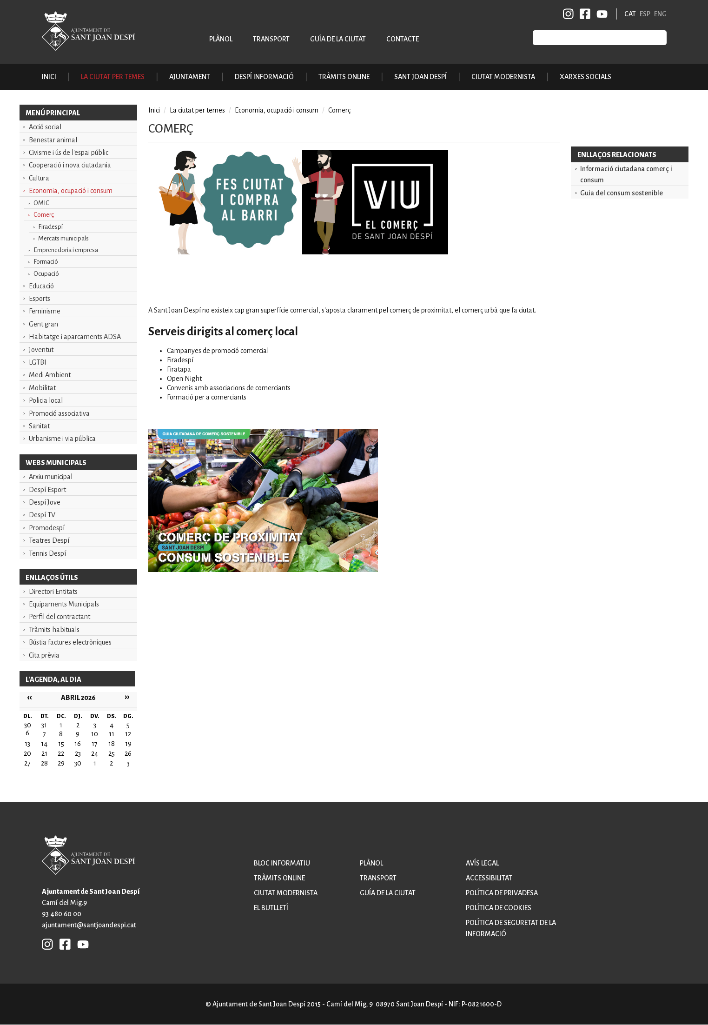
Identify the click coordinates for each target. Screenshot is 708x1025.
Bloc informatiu (282, 863)
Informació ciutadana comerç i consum (626, 174)
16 (77, 743)
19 (128, 743)
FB (583, 14)
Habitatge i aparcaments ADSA (75, 336)
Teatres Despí (49, 540)
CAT (630, 14)
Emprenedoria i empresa (65, 249)
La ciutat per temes (197, 110)
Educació (41, 286)
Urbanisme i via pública (62, 438)
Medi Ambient (50, 375)
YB (600, 14)
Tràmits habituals (54, 629)
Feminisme (44, 311)
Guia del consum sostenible (621, 193)
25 (111, 753)
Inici (49, 76)
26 (128, 753)
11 (111, 734)
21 (44, 753)
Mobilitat (42, 388)
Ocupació (46, 273)
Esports (39, 298)
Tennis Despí (47, 553)
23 (78, 753)
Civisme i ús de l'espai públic (68, 152)
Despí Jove (44, 502)
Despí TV (42, 515)
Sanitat (39, 426)
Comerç (43, 214)
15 (61, 743)
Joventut (41, 349)
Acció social (45, 127)
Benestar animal (53, 140)
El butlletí (271, 908)
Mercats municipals (63, 238)
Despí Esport (47, 489)
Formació (45, 261)
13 (27, 743)
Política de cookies (498, 908)
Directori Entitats (53, 591)
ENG (660, 14)
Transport (271, 39)
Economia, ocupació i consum (70, 190)
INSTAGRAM (568, 14)
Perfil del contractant (59, 616)
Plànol (220, 39)
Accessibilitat (489, 878)
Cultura (39, 178)
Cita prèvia (44, 655)
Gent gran (43, 324)
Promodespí (47, 528)
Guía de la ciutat (338, 39)
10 (94, 734)
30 (77, 763)
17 (95, 743)
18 (111, 743)
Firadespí (50, 226)
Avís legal (482, 863)
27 (27, 763)
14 (44, 743)
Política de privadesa (502, 893)
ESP (645, 14)
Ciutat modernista (286, 893)
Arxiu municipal (51, 476)
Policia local (46, 400)
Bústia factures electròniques (70, 642)
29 (61, 763)
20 (27, 753)
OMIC (41, 203)
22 (61, 753)
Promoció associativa (59, 413)
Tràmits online (344, 76)
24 (94, 753)
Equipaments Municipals (64, 604)
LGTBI (37, 362)
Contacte (402, 39)
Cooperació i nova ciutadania (70, 165)
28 (44, 763)
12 (128, 734)
